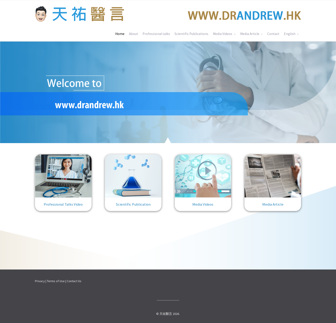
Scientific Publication (133, 204)
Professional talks (156, 34)
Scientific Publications (191, 34)
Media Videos (222, 34)
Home (119, 34)
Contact (273, 34)
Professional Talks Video (63, 204)
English (289, 34)
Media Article (249, 34)
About (133, 34)
